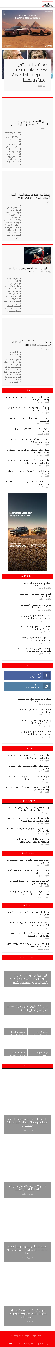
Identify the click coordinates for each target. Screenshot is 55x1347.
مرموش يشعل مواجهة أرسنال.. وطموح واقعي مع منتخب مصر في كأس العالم (28, 1313)
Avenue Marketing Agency (18, 1344)
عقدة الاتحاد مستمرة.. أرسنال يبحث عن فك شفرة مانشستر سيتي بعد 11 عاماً (27, 1249)
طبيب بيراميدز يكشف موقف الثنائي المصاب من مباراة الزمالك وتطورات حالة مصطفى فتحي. (29, 979)
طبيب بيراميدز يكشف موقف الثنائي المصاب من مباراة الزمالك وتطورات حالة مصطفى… (27, 1122)
